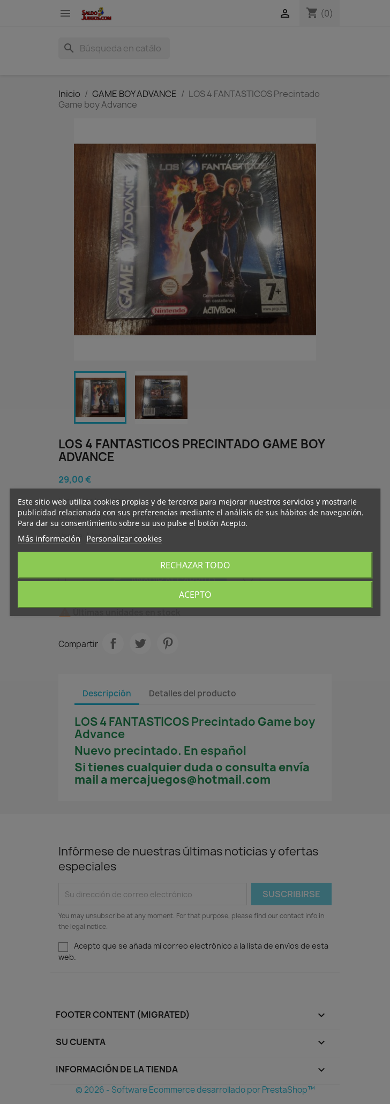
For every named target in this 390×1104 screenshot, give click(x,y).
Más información (49, 538)
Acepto (195, 594)
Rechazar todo (195, 565)
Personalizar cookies (124, 538)
